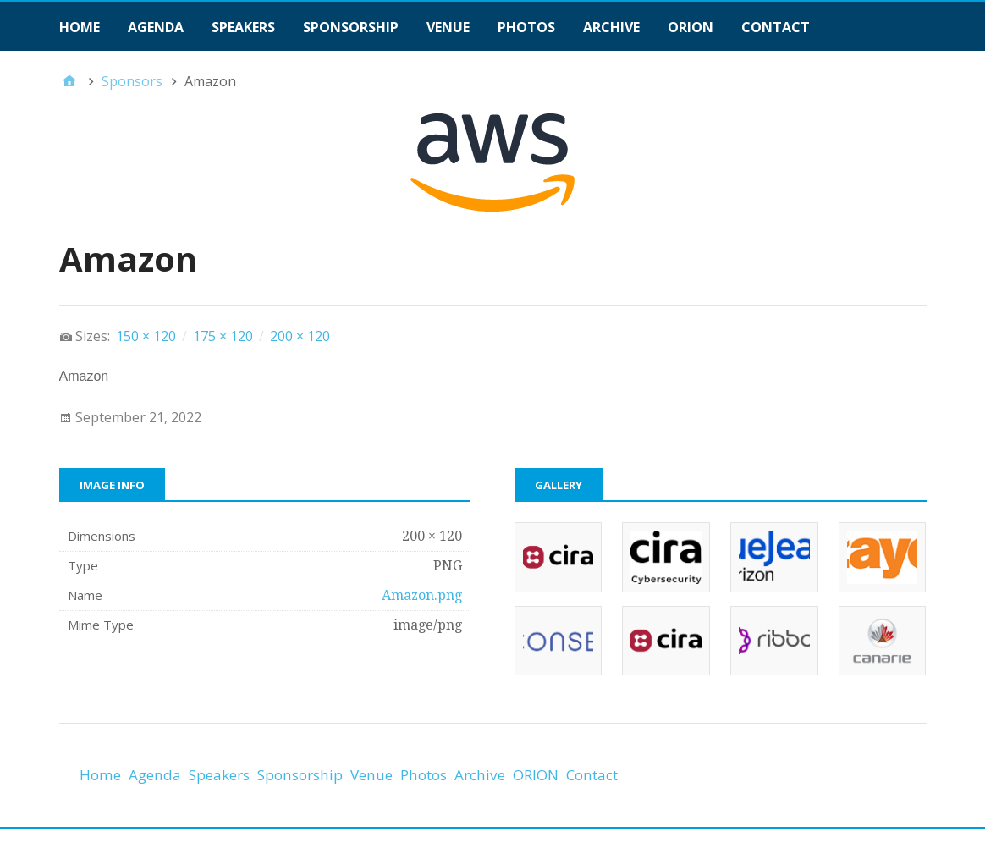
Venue (448, 27)
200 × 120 (300, 336)
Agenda (156, 27)
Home (79, 27)
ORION (690, 27)
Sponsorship (351, 27)
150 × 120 (146, 336)
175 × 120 (223, 336)
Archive (611, 27)
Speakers (243, 27)
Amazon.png (422, 595)
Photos (526, 27)
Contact (775, 27)
